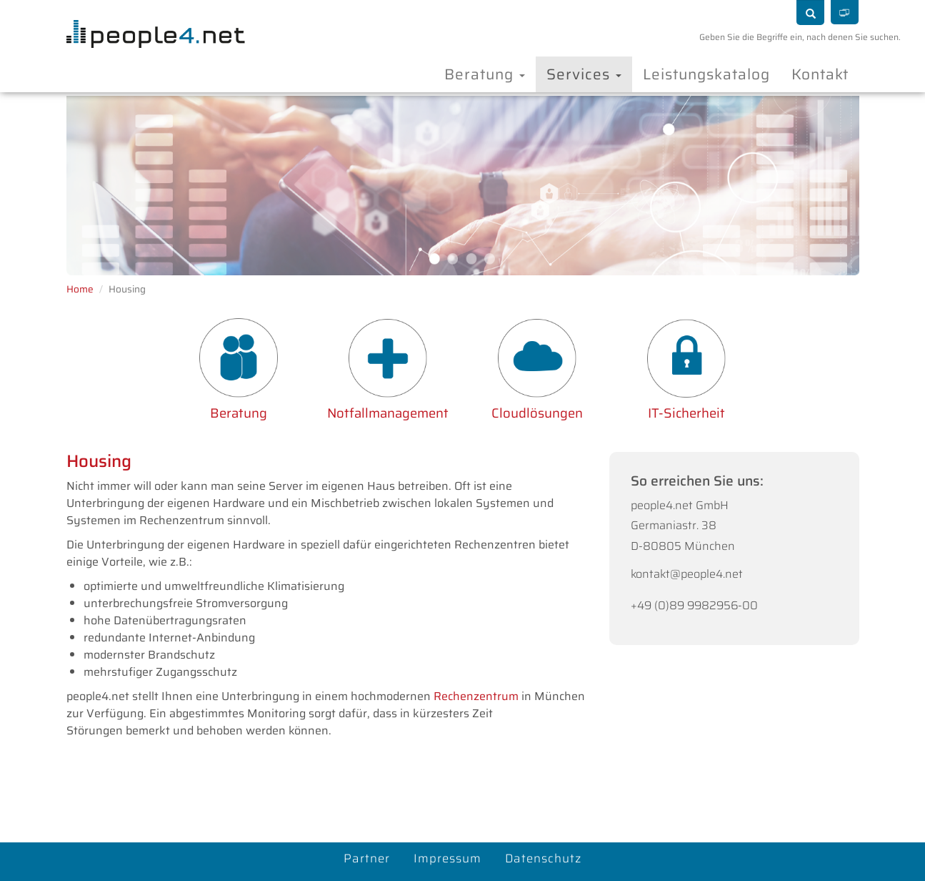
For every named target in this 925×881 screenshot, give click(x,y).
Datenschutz (543, 858)
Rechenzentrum (477, 696)
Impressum (447, 858)
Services (583, 74)
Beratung (484, 74)
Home (80, 289)
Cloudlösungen (537, 413)
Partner (367, 858)
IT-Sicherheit (686, 413)
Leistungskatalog (706, 74)
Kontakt (820, 74)
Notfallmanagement (388, 413)
